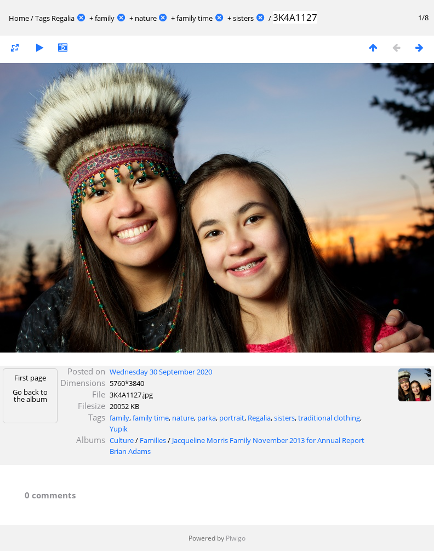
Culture (122, 440)
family (105, 18)
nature (146, 18)
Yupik (119, 429)
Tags (42, 18)
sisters (243, 18)
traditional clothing (329, 418)
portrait (231, 418)
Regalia (63, 18)
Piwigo (235, 538)
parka (206, 418)
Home (19, 18)
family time (194, 18)
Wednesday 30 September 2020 (161, 372)
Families (153, 440)
